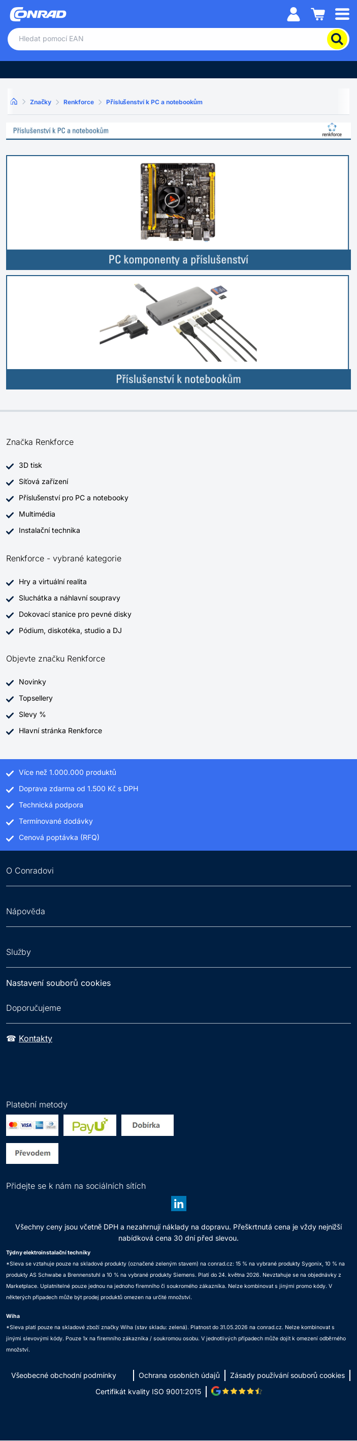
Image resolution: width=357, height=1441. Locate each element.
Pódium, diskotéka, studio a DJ (70, 630)
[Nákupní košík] (318, 13)
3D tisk (30, 465)
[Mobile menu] (342, 13)
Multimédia (37, 513)
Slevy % (32, 714)
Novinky (32, 681)
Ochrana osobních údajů (179, 1375)
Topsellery (36, 698)
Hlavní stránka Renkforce (60, 730)
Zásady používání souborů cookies (287, 1375)
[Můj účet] (293, 13)
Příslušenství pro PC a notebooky (74, 497)
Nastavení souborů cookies (58, 983)
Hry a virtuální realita (53, 581)
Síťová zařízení (43, 481)
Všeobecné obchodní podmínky (64, 1375)
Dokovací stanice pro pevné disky (75, 614)
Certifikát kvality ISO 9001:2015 (148, 1391)
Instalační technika (49, 530)
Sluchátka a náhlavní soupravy (69, 597)
